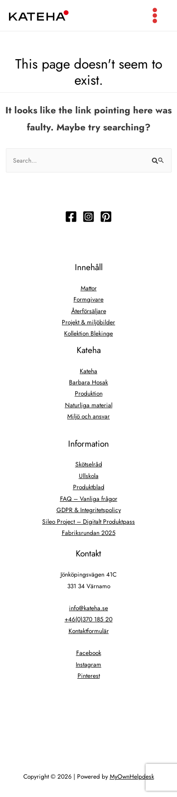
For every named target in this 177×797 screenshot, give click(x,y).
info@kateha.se (88, 607)
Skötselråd (88, 464)
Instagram (88, 664)
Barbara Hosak (88, 382)
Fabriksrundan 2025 (89, 532)
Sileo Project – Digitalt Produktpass (88, 521)
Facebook (88, 652)
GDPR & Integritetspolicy (88, 509)
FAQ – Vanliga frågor (88, 498)
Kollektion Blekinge (88, 333)
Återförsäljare (88, 310)
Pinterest (89, 675)
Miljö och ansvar (88, 416)
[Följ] (71, 217)
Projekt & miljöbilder (88, 322)
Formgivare (88, 299)
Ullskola (89, 475)
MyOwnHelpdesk (132, 776)
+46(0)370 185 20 (88, 619)
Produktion (89, 393)
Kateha (88, 370)
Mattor (89, 288)
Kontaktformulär (89, 630)
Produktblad (88, 487)
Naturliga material (88, 405)
